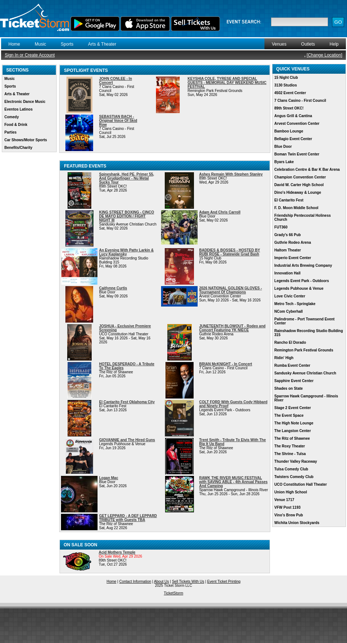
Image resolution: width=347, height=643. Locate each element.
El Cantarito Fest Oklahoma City (127, 402)
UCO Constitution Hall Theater (300, 484)
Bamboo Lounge (288, 131)
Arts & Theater (102, 44)
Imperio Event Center (292, 258)
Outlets (308, 44)
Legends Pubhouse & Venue (298, 288)
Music (40, 44)
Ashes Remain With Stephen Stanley (231, 174)
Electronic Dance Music (24, 102)
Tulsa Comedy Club (291, 469)
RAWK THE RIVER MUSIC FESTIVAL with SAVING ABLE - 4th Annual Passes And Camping (233, 482)
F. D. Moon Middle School (296, 208)
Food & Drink (15, 125)
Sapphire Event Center (293, 381)
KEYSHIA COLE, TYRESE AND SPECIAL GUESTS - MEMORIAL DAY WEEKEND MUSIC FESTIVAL (227, 83)
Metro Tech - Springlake (295, 304)
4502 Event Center (290, 93)
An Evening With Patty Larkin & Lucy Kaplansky (126, 252)
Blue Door (283, 147)
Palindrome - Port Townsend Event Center (304, 321)
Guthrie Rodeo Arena (292, 242)
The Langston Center (292, 431)
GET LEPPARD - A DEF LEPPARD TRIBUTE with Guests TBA (128, 518)
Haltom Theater (287, 250)
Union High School (290, 492)
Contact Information (135, 582)
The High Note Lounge (293, 423)
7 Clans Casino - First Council (300, 101)
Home (14, 44)
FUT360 (280, 227)
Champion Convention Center (300, 177)
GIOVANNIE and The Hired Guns (127, 440)
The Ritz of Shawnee (292, 438)
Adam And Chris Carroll (219, 212)
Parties (10, 132)
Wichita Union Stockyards (296, 523)
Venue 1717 (284, 500)
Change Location (324, 55)
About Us (161, 582)
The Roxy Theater (289, 446)
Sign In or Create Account (30, 55)
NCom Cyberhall (288, 311)
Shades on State (288, 388)
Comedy (11, 117)
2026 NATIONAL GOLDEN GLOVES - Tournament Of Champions (230, 290)
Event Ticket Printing (223, 582)
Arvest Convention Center (296, 124)
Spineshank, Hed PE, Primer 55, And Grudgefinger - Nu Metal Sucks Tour (126, 178)
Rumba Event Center (292, 365)
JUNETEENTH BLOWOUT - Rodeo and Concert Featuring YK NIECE (232, 328)
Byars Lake (284, 162)
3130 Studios (285, 85)
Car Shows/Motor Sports (25, 140)
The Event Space (289, 415)
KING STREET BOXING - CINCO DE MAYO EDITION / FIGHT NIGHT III (126, 216)
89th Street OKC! (289, 108)
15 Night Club (286, 78)
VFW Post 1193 (287, 507)
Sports (67, 44)
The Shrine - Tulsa (290, 454)
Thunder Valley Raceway (295, 461)
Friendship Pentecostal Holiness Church (302, 217)
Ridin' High (283, 358)
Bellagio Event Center (293, 139)
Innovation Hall (287, 273)
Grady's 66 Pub (287, 235)
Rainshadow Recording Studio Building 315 (308, 333)
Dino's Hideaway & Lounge (297, 192)
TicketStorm (173, 593)
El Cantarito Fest (288, 200)
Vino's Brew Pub (288, 515)
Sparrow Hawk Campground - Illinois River (306, 398)
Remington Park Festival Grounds (303, 350)
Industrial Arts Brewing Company (303, 265)
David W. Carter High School (299, 185)
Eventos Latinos (18, 109)
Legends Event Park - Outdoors (301, 281)
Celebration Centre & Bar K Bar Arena (307, 170)
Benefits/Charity (18, 148)
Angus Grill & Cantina (293, 116)
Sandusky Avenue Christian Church (305, 373)
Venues (279, 44)
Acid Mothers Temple (117, 552)
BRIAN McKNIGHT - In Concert (225, 364)
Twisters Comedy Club (293, 477)
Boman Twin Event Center (296, 154)
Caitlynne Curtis (113, 288)
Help (334, 44)
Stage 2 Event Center (292, 408)
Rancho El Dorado (290, 342)
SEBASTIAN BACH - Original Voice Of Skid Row (118, 121)
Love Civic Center (289, 296)
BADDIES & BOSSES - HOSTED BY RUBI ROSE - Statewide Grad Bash (229, 252)
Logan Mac (108, 478)
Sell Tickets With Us (188, 582)
